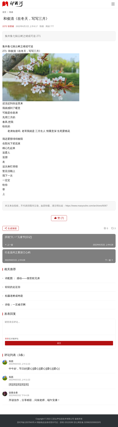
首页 (4, 12)
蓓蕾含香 (13, 392)
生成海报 (10, 228)
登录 (7, 339)
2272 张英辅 (8, 26)
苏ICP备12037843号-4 (26, 422)
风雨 (11, 361)
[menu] (113, 4)
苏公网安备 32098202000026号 (87, 422)
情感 (42, 26)
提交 (59, 343)
